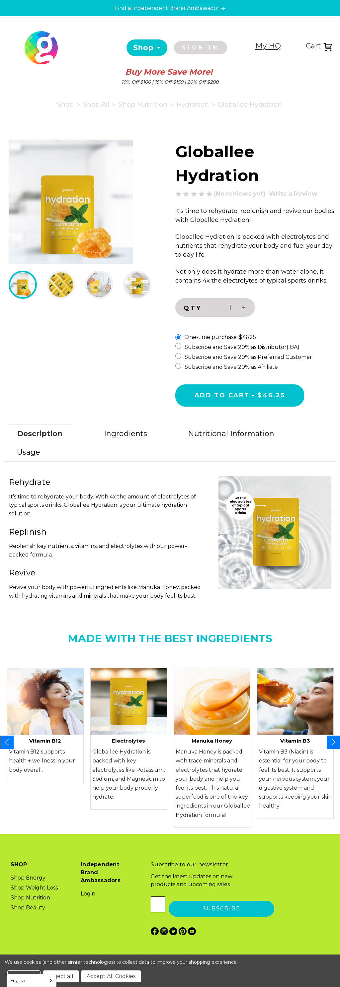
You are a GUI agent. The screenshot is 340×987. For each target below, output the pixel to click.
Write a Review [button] (293, 193)
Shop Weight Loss (34, 888)
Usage (28, 452)
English (17, 980)
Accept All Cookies (111, 976)
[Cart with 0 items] (323, 46)
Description (40, 433)
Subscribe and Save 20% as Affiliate (226, 366)
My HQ (268, 45)
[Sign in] (202, 47)
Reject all (60, 976)
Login (88, 893)
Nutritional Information (231, 433)
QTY (193, 308)
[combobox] (31, 980)
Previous (7, 742)
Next (333, 742)
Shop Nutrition (30, 897)
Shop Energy (28, 878)
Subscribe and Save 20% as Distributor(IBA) (237, 346)
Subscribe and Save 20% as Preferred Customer (243, 356)
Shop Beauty (28, 907)
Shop (143, 47)
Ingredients (125, 433)
